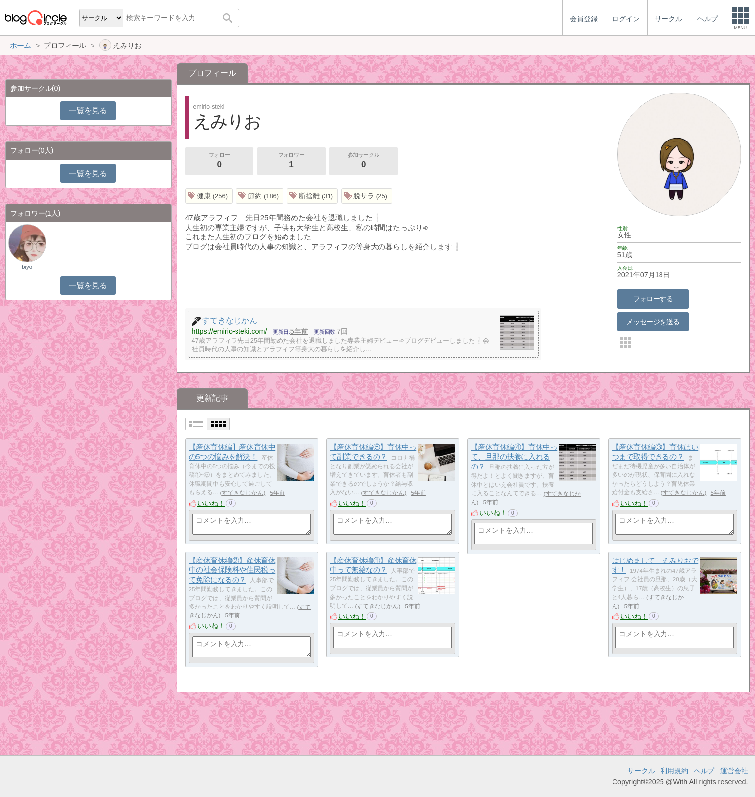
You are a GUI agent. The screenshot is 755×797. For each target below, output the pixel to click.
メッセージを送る (652, 322)
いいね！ (211, 503)
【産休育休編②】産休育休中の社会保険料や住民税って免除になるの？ (232, 570)
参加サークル (363, 161)
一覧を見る (88, 110)
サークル (641, 771)
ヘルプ (704, 771)
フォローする (653, 299)
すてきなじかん (242, 493)
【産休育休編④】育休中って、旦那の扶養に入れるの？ (514, 456)
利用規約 (674, 771)
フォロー (219, 161)
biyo (27, 267)
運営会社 (734, 771)
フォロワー (291, 161)
